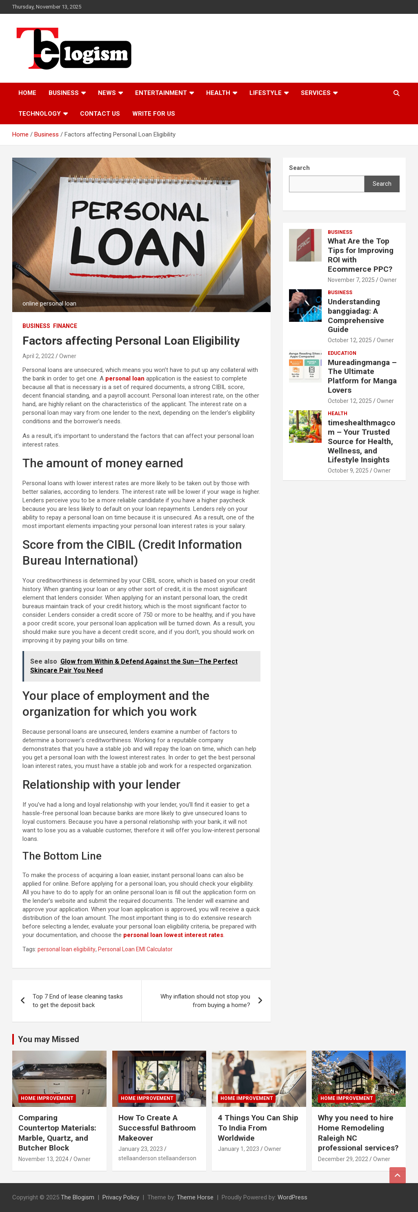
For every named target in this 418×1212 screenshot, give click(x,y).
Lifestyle (265, 93)
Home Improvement (47, 1098)
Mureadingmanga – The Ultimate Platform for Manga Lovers (362, 376)
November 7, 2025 (351, 280)
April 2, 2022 (38, 356)
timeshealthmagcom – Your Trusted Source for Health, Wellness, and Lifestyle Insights (361, 441)
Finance (65, 326)
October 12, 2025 (350, 340)
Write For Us (153, 113)
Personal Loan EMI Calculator (135, 949)
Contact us (100, 113)
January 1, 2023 (238, 1149)
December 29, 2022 (343, 1159)
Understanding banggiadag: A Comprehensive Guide (356, 315)
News (107, 93)
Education (342, 353)
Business (64, 93)
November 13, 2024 (43, 1159)
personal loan (125, 378)
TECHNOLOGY (39, 113)
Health (218, 93)
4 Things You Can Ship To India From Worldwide (258, 1127)
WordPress (292, 1197)
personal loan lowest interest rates (173, 935)
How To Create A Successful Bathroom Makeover (157, 1127)
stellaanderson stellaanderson (157, 1158)
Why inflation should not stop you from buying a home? (205, 1001)
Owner (67, 356)
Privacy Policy (120, 1197)
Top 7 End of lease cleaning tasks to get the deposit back (78, 1001)
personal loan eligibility (67, 949)
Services (316, 93)
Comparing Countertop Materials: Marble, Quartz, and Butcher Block (57, 1133)
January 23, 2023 (140, 1149)
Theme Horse (195, 1197)
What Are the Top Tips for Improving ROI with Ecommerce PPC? (361, 254)
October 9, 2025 (348, 470)
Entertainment (161, 93)
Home (27, 93)
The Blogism (77, 1197)
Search (382, 183)
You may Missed (48, 1039)
